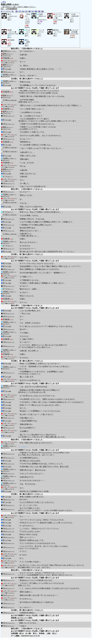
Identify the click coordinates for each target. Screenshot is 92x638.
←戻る (3, 2)
